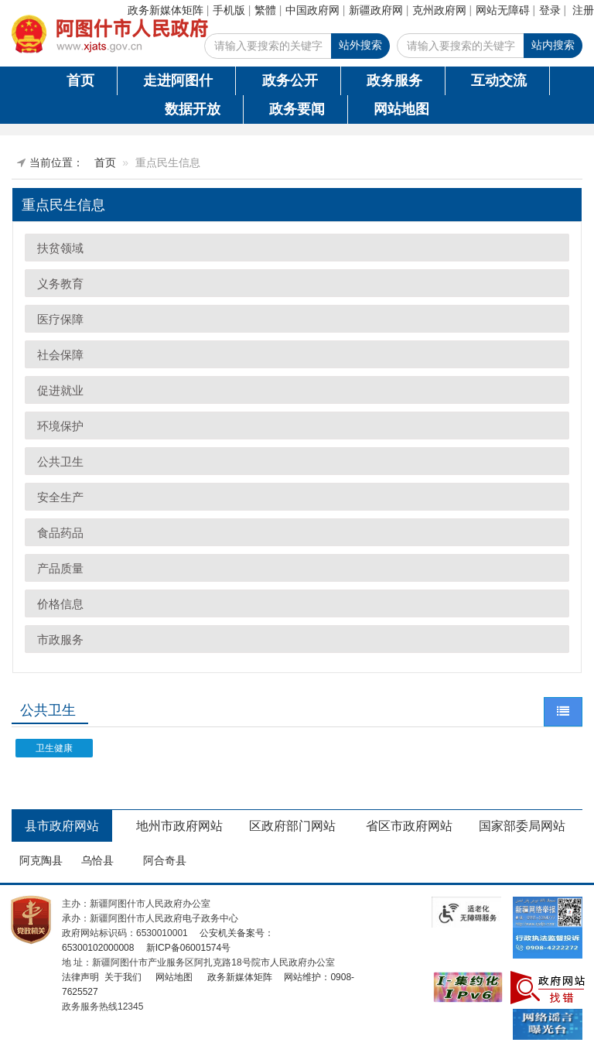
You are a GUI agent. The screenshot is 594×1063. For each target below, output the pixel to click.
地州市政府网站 (179, 825)
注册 (583, 10)
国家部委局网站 (522, 825)
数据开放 (192, 109)
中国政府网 (312, 10)
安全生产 (60, 497)
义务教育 (60, 283)
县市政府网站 (62, 825)
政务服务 (394, 80)
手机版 (229, 10)
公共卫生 (60, 461)
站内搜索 (553, 45)
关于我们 (121, 977)
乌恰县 (97, 860)
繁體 (265, 10)
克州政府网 (439, 10)
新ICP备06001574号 (186, 947)
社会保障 (60, 354)
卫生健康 (54, 748)
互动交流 (499, 80)
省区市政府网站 (409, 825)
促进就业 (60, 390)
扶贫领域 (60, 248)
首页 (80, 80)
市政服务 (60, 639)
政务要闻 (297, 109)
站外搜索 (360, 45)
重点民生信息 (63, 205)
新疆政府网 (376, 10)
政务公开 (290, 80)
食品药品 (60, 532)
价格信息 (60, 603)
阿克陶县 (41, 860)
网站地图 (401, 109)
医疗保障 (60, 319)
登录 (550, 10)
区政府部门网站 (292, 825)
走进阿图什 (178, 80)
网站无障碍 (503, 10)
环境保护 (60, 425)
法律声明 (80, 977)
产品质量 (60, 568)
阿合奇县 (164, 860)
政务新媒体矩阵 (165, 10)
